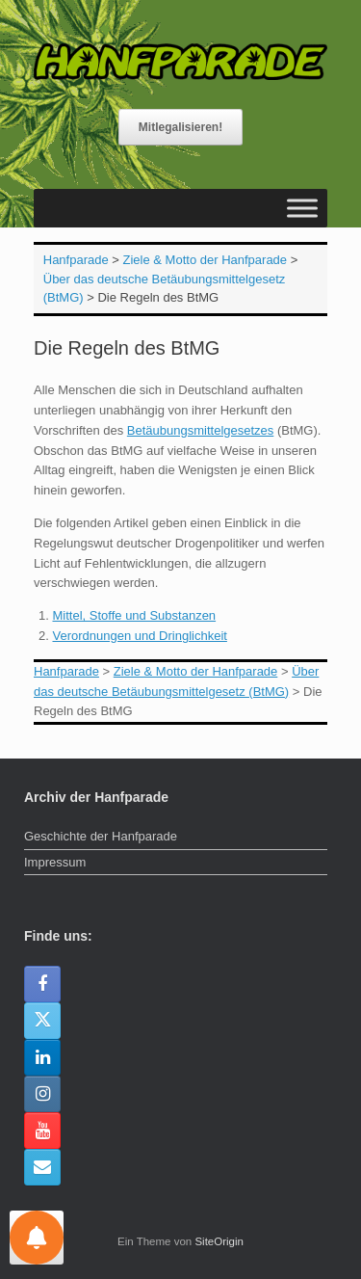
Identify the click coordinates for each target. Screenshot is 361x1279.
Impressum (55, 862)
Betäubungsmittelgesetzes (200, 430)
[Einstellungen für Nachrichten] (37, 1238)
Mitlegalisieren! (180, 127)
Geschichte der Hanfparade (100, 836)
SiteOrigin (219, 1241)
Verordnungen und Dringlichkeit (140, 635)
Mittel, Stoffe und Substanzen (135, 615)
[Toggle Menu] (302, 208)
